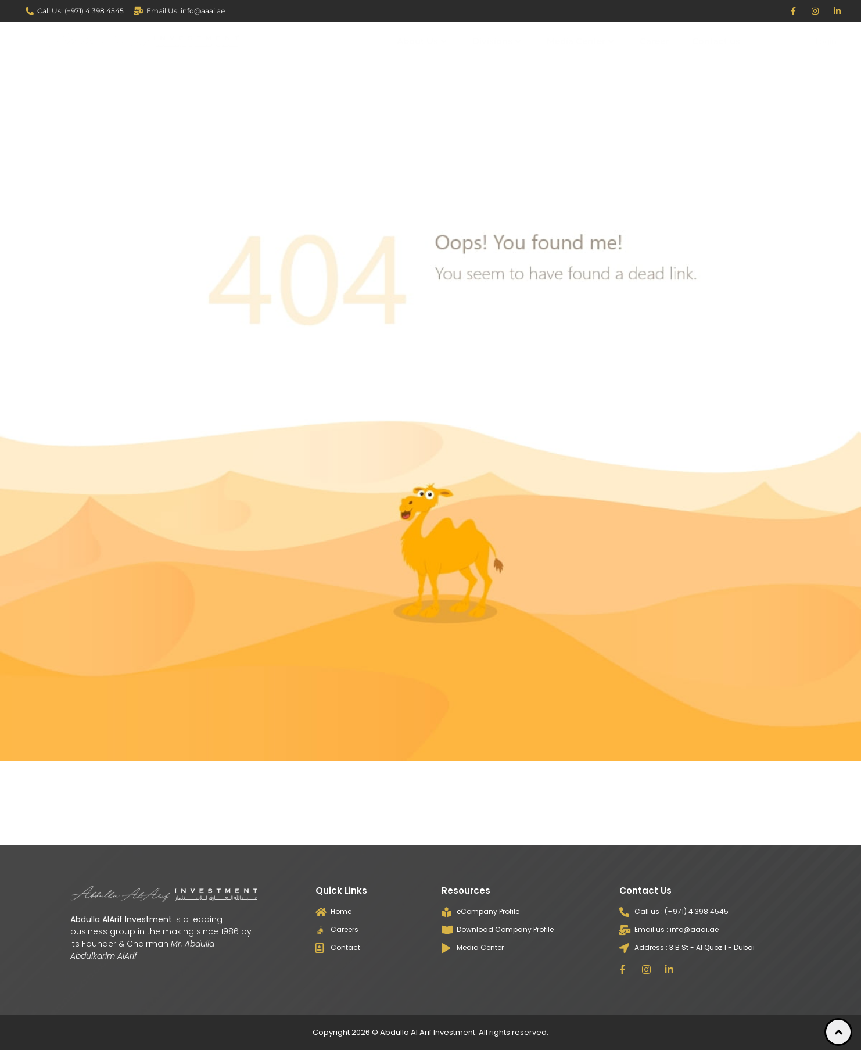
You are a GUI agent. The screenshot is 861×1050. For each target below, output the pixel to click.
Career (654, 40)
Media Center (580, 40)
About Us (421, 40)
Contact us (716, 40)
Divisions (496, 40)
